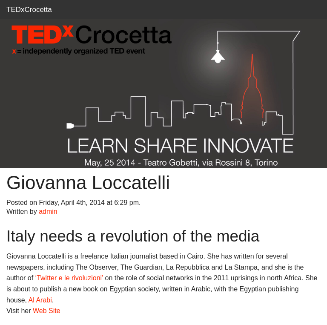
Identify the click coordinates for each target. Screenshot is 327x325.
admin (48, 211)
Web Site (46, 310)
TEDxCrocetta (29, 10)
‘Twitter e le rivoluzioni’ (69, 278)
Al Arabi (40, 300)
